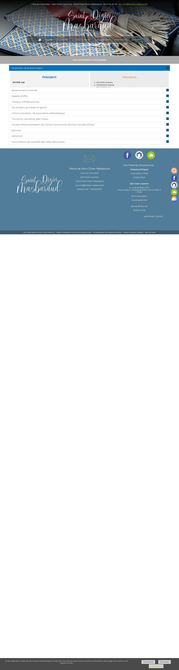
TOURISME (62, 39)
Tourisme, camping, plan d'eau (30, 334)
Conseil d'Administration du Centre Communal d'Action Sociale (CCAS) (53, 378)
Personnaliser (156, 666)
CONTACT (136, 39)
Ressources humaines (24, 101)
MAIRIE (48, 39)
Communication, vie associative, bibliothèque (38, 287)
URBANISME (120, 39)
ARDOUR (17, 485)
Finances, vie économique (27, 68)
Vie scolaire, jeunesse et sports (29, 235)
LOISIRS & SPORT (82, 39)
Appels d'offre (20, 145)
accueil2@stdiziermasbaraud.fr (133, 4)
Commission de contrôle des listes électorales (38, 511)
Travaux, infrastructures (25, 184)
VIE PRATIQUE (102, 39)
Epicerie (16, 439)
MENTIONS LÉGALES (153, 652)
